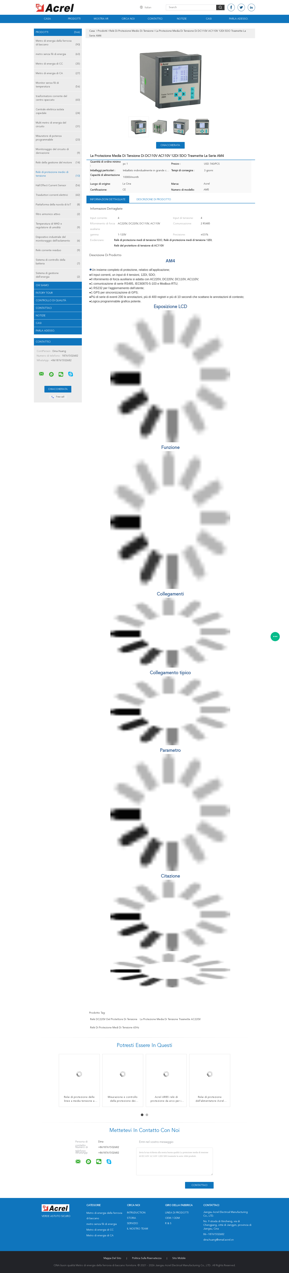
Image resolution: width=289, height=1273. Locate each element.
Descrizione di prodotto (154, 199)
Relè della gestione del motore (58, 162)
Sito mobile (179, 1258)
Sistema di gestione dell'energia (58, 275)
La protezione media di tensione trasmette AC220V (170, 1019)
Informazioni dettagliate (108, 199)
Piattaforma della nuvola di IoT (58, 204)
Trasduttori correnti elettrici (58, 195)
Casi (209, 19)
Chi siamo (42, 285)
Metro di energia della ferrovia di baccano (58, 43)
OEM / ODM (172, 1218)
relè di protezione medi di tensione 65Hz (114, 1027)
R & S (168, 1223)
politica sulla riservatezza (146, 1258)
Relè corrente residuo (58, 250)
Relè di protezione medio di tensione (58, 174)
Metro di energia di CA (58, 73)
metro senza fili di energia (58, 54)
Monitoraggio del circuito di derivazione (58, 151)
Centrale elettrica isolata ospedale (58, 111)
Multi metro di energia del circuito (58, 124)
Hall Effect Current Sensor (58, 185)
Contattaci (44, 308)
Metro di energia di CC (58, 64)
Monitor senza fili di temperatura (58, 85)
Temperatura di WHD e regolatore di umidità (58, 226)
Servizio (132, 1223)
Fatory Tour (44, 293)
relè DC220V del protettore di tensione (113, 1019)
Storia (131, 1218)
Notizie (182, 19)
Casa (47, 19)
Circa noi (128, 19)
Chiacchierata (170, 145)
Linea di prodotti (177, 1212)
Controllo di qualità (51, 300)
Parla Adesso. (238, 19)
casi (38, 323)
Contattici (155, 19)
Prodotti (74, 19)
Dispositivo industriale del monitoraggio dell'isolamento (58, 239)
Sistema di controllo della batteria (58, 262)
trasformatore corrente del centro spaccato (58, 98)
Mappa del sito (112, 1258)
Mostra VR (101, 19)
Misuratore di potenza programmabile (58, 138)
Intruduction (136, 1212)
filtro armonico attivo (58, 214)
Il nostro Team (137, 1228)
